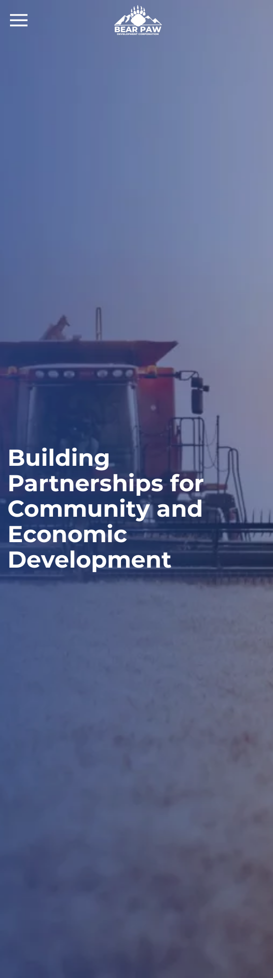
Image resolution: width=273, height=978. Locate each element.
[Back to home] (136, 20)
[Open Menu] (19, 20)
